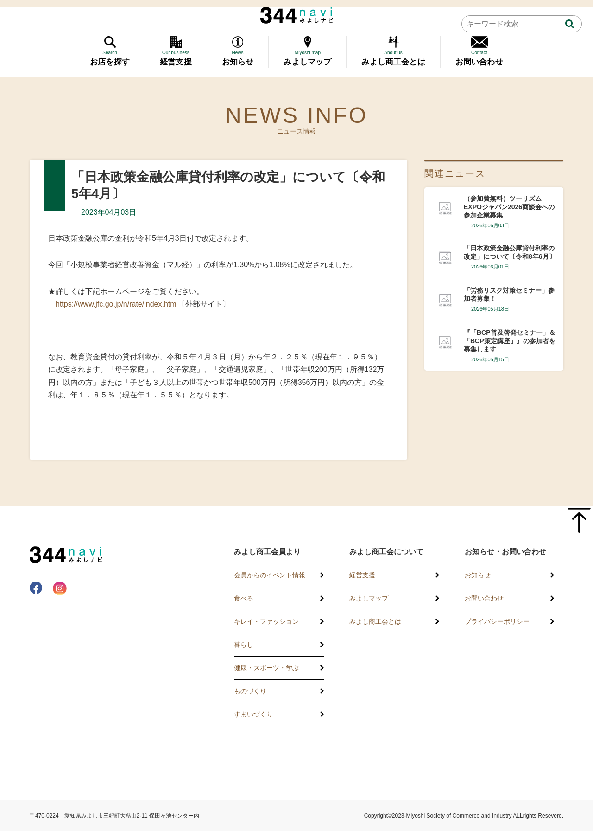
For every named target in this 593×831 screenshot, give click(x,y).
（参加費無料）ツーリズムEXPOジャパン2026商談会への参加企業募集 (509, 207)
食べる (243, 598)
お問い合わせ (484, 598)
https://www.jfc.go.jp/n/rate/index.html (117, 304)
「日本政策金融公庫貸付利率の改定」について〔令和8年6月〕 (509, 252)
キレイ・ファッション (266, 621)
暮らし (243, 644)
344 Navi (296, 15)
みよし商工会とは (375, 621)
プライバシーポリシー (497, 621)
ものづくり (250, 691)
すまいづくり (253, 714)
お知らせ (478, 575)
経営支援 (362, 575)
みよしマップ (368, 598)
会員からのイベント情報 (269, 575)
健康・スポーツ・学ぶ (266, 667)
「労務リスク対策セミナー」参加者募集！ (509, 294)
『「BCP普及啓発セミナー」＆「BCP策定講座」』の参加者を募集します (509, 341)
